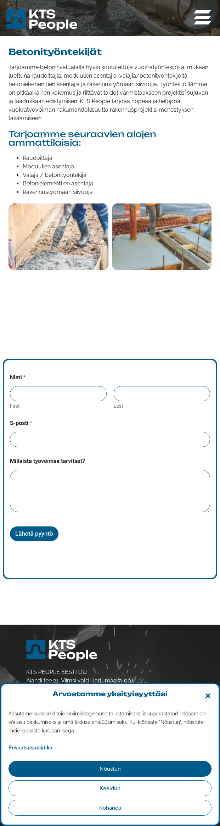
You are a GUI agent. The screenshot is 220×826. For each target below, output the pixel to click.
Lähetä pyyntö (34, 533)
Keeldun (110, 788)
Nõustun (110, 769)
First (15, 406)
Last (118, 406)
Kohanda (110, 808)
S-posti (21, 423)
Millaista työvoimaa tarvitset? (47, 461)
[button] (207, 695)
